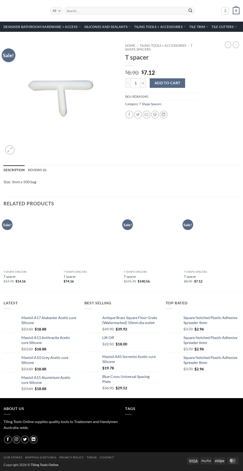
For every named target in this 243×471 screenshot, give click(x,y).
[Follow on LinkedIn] (33, 439)
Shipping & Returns (40, 457)
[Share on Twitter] (138, 114)
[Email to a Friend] (146, 114)
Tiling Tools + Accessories (160, 26)
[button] (225, 11)
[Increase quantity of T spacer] (143, 83)
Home (130, 45)
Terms (92, 457)
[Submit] (190, 11)
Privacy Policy (71, 457)
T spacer (10, 276)
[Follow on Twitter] (25, 439)
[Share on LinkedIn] (164, 114)
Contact (107, 457)
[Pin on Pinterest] (155, 114)
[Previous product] (236, 44)
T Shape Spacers (150, 104)
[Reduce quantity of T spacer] (128, 83)
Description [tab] (14, 170)
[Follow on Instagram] (16, 439)
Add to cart (167, 83)
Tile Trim (198, 26)
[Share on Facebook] (129, 114)
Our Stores (13, 457)
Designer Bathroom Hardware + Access (42, 26)
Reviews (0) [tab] (37, 170)
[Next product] (228, 44)
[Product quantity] (135, 83)
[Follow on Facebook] (8, 439)
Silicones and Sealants (107, 26)
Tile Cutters (224, 26)
